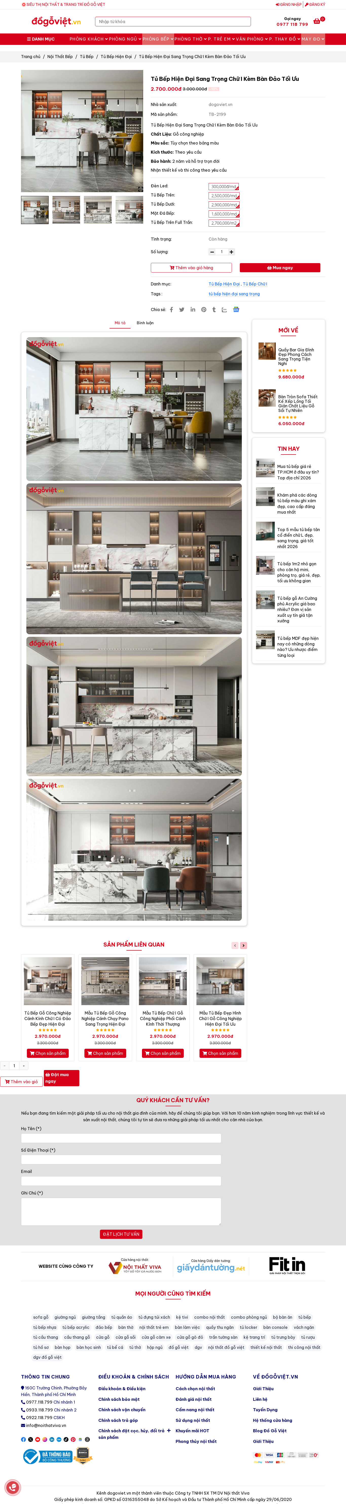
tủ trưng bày (283, 1337)
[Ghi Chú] (121, 1212)
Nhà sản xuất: (164, 104)
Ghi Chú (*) (32, 1192)
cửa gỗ (103, 1337)
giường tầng (93, 1317)
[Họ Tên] (121, 1138)
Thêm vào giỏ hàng (191, 267)
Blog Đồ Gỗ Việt (270, 1430)
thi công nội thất (304, 1347)
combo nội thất (209, 1317)
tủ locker (248, 1327)
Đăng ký (315, 4)
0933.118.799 (39, 1409)
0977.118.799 (39, 1402)
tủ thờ (135, 1347)
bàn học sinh (89, 1347)
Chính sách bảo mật (119, 1399)
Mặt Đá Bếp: (163, 213)
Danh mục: (161, 283)
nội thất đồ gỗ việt (226, 1347)
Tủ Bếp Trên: (163, 194)
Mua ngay (280, 267)
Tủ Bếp (87, 56)
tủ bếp (304, 1317)
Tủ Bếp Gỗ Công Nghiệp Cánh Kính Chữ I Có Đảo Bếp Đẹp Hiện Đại (47, 1018)
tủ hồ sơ (41, 1347)
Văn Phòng (252, 39)
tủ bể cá (115, 1347)
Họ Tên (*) (31, 1128)
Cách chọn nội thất (195, 1388)
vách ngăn (304, 1327)
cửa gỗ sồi (126, 1337)
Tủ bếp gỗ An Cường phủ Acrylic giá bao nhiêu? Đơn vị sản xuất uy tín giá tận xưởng (297, 610)
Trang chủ (30, 56)
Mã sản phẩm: (165, 114)
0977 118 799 (292, 24)
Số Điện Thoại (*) (38, 1150)
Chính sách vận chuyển (121, 1409)
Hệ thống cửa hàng (272, 1420)
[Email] (121, 1181)
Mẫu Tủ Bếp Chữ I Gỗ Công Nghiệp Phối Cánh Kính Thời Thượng (163, 1018)
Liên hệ (260, 1399)
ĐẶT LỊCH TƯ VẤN (121, 1234)
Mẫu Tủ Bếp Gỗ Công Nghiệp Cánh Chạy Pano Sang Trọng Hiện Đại (105, 1018)
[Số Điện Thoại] (121, 1159)
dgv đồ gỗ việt (47, 1357)
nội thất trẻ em (154, 1327)
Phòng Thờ (191, 39)
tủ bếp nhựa (44, 1327)
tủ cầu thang (45, 1337)
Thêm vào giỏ (21, 1081)
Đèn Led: (159, 185)
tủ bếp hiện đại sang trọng (234, 293)
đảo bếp (104, 1327)
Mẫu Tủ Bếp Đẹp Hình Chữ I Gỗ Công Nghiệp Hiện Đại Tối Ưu (220, 1018)
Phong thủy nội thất (196, 1441)
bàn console (275, 1327)
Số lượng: (160, 251)
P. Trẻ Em (221, 39)
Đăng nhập (289, 4)
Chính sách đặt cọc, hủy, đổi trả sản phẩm (134, 1433)
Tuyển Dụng (265, 1409)
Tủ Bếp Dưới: (163, 204)
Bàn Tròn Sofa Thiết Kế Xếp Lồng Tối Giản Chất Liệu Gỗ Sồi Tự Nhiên (298, 403)
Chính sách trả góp (118, 1420)
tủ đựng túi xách (154, 1317)
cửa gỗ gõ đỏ (190, 1337)
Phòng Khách (89, 39)
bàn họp (62, 1347)
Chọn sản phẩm (48, 1053)
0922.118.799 (39, 1417)
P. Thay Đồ (285, 39)
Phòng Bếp (158, 39)
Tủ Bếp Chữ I (255, 283)
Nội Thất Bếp (60, 56)
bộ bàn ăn (282, 1317)
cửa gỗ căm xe (156, 1337)
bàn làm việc (187, 1327)
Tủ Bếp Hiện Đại (116, 56)
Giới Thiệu (263, 1388)
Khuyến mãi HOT (192, 1430)
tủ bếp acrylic (75, 1327)
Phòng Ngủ (125, 39)
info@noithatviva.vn (46, 1425)
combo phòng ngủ (249, 1317)
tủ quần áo (121, 1317)
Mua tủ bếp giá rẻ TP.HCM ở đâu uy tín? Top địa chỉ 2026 (298, 472)
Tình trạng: (162, 239)
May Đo (313, 39)
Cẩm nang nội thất (195, 1409)
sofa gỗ (40, 1317)
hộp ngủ (154, 1347)
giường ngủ (65, 1317)
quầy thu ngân (220, 1327)
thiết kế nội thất (266, 1347)
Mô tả (120, 322)
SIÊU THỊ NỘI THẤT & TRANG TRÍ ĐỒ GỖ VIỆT (66, 4)
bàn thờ (125, 1327)
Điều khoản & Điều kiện (121, 1388)
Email (26, 1171)
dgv (198, 1347)
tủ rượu (308, 1337)
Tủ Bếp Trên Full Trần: (172, 222)
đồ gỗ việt (179, 1347)
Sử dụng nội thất (193, 1420)
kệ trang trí (254, 1337)
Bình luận (145, 322)
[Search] (246, 21)
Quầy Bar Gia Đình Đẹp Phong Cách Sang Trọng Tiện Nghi (296, 357)
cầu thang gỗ (77, 1337)
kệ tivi (182, 1317)
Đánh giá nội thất (194, 1399)
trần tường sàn (223, 1337)
